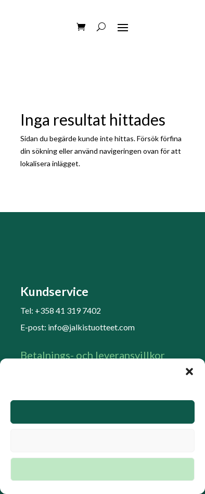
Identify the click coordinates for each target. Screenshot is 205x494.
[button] (189, 371)
